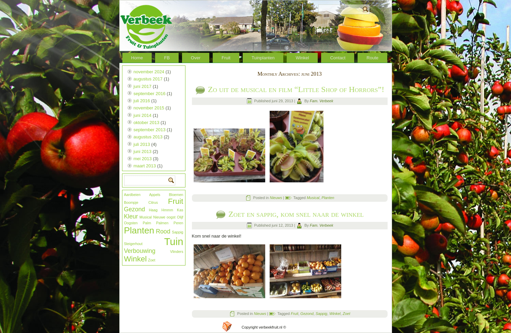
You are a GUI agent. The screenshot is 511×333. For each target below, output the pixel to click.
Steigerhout (133, 244)
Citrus (153, 202)
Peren (178, 223)
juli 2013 (142, 144)
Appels (154, 195)
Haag (153, 210)
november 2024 (149, 71)
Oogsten (131, 223)
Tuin (173, 241)
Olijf (180, 217)
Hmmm (167, 210)
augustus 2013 (148, 136)
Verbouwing (139, 250)
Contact (337, 57)
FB (167, 57)
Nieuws (276, 198)
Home (137, 57)
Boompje (131, 202)
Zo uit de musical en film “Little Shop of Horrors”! (296, 89)
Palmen (162, 223)
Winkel (302, 57)
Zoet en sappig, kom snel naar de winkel (296, 214)
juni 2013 (143, 151)
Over (195, 57)
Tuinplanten (263, 57)
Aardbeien (132, 195)
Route (372, 57)
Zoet (151, 260)
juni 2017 (143, 86)
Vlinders (176, 251)
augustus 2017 (148, 78)
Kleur (131, 216)
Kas (180, 210)
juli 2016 (142, 100)
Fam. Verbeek (321, 101)
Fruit (226, 57)
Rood (163, 231)
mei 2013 (143, 158)
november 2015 (149, 107)
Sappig (177, 232)
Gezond (134, 209)
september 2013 (150, 129)
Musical (145, 217)
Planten (139, 230)
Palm (147, 223)
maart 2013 (145, 165)
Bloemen (176, 195)
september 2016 (150, 93)
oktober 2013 (147, 122)
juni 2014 (143, 115)
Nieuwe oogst (164, 217)
